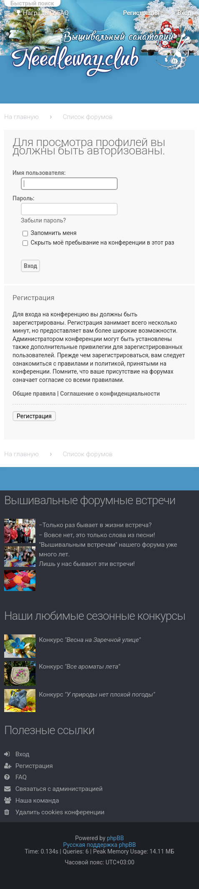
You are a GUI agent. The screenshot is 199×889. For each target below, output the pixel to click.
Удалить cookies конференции (59, 812)
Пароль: (24, 198)
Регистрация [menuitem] (141, 13)
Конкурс (90, 640)
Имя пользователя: (39, 172)
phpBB (115, 838)
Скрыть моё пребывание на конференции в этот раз (98, 242)
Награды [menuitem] (32, 13)
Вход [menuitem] (184, 13)
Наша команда (37, 800)
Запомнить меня (49, 233)
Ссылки (8, 13)
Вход (22, 754)
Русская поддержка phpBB (99, 844)
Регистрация (34, 416)
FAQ (21, 777)
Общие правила (34, 393)
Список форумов (88, 117)
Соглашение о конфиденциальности (110, 393)
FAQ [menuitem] (60, 13)
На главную (21, 117)
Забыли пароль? (43, 220)
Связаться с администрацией (59, 789)
